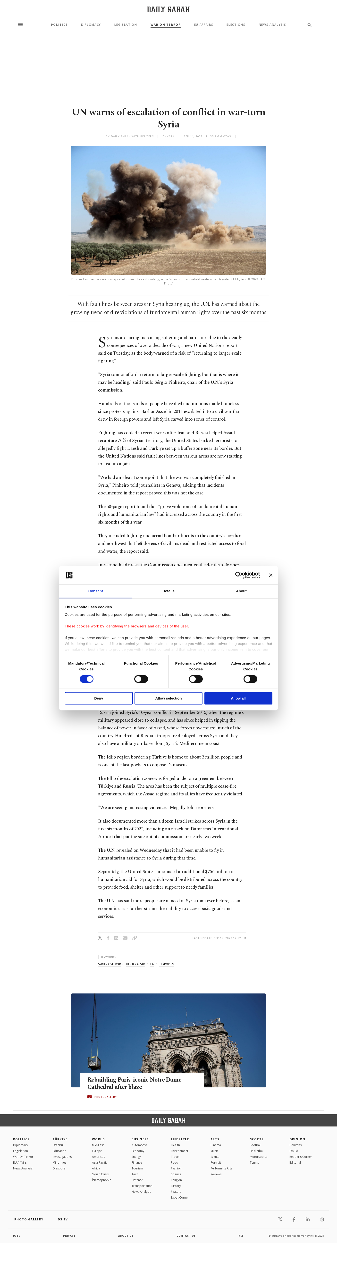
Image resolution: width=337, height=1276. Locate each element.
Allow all (238, 698)
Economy (138, 1151)
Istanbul (58, 1145)
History (176, 1186)
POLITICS (21, 1139)
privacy (69, 1235)
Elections (236, 24)
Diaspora (59, 1168)
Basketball (257, 1151)
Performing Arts (221, 1168)
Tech (135, 1174)
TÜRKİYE (60, 1139)
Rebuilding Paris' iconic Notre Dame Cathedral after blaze (135, 1083)
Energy (136, 1157)
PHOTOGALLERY (105, 1097)
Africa (96, 1168)
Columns (295, 1145)
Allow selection (168, 698)
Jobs (16, 1235)
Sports (257, 1139)
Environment (179, 1151)
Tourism (137, 1168)
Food (174, 1162)
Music (214, 1151)
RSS (241, 1235)
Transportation (142, 1186)
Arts (215, 1139)
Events (215, 1157)
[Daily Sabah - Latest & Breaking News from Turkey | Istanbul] (168, 9)
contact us (186, 1235)
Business (140, 1139)
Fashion (176, 1168)
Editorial (295, 1162)
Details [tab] (168, 591)
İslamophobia (101, 1180)
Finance (137, 1162)
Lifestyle (180, 1139)
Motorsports (258, 1157)
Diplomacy (91, 24)
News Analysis (272, 24)
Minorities (59, 1162)
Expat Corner (180, 1197)
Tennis (254, 1162)
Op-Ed (293, 1151)
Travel (175, 1157)
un (152, 964)
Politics (59, 24)
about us (126, 1235)
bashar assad (135, 964)
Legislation (125, 24)
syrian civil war (109, 964)
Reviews (216, 1174)
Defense (137, 1180)
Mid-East (98, 1145)
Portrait (216, 1162)
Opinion (297, 1139)
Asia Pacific (99, 1162)
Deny (98, 698)
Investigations (62, 1157)
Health (175, 1145)
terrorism (166, 964)
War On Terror (166, 24)
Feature (176, 1192)
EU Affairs (203, 24)
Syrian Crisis (100, 1174)
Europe (97, 1151)
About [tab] (241, 591)
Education (59, 1151)
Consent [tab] (95, 591)
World (98, 1139)
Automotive (140, 1145)
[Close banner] (270, 575)
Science (176, 1174)
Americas (98, 1157)
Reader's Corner (300, 1157)
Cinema (216, 1145)
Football (255, 1145)
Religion (176, 1180)
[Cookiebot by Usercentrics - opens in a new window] (239, 575)
